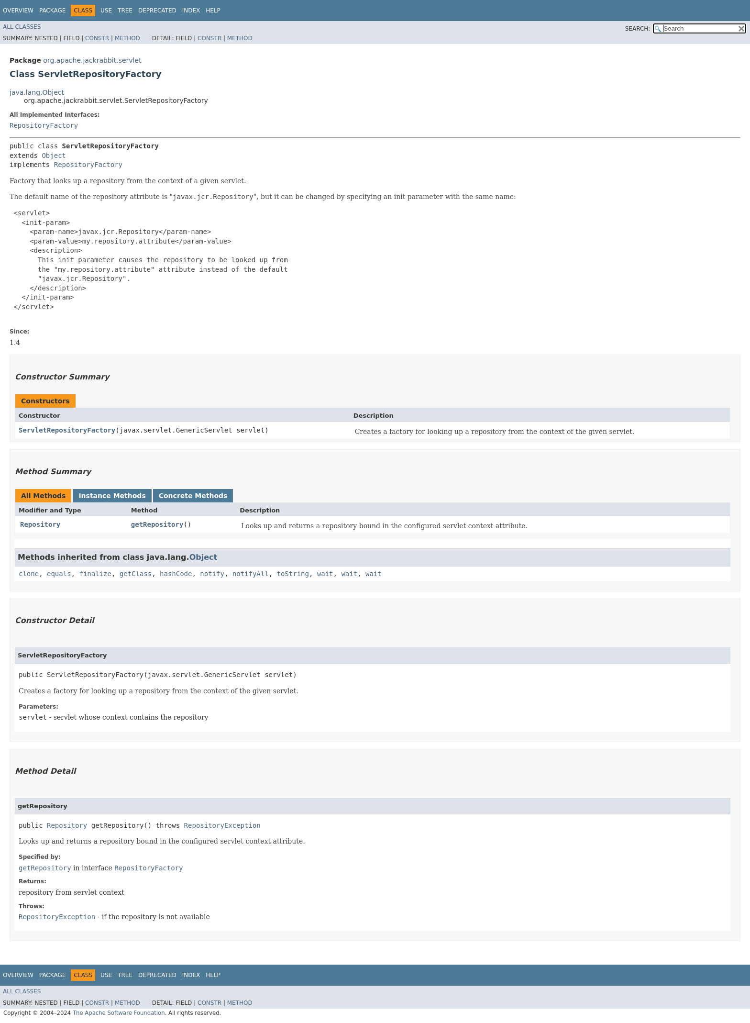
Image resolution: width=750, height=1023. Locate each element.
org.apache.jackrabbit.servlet (92, 60)
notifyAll (250, 574)
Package (52, 10)
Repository (40, 524)
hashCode (176, 574)
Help (213, 10)
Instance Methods (111, 496)
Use (106, 10)
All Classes (22, 26)
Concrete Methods (193, 496)
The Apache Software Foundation (119, 1013)
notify (212, 574)
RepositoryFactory (44, 125)
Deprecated (157, 10)
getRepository (157, 524)
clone (29, 574)
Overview (18, 10)
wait (325, 574)
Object (54, 155)
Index (191, 10)
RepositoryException (222, 825)
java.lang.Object (37, 92)
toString (293, 574)
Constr (97, 38)
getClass (136, 574)
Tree (125, 10)
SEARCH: (638, 28)
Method (127, 38)
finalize (95, 574)
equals (59, 574)
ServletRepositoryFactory (67, 430)
